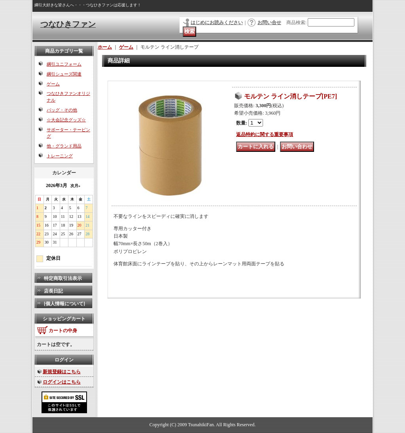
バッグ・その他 (62, 110)
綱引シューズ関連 (64, 74)
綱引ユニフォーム (64, 64)
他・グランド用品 (64, 146)
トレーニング (60, 155)
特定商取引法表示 (63, 278)
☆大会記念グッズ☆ (66, 119)
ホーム (105, 47)
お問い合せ (269, 22)
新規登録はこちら (62, 371)
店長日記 (53, 291)
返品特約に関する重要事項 (264, 134)
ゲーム (53, 83)
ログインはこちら (62, 382)
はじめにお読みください (217, 22)
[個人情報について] (64, 303)
